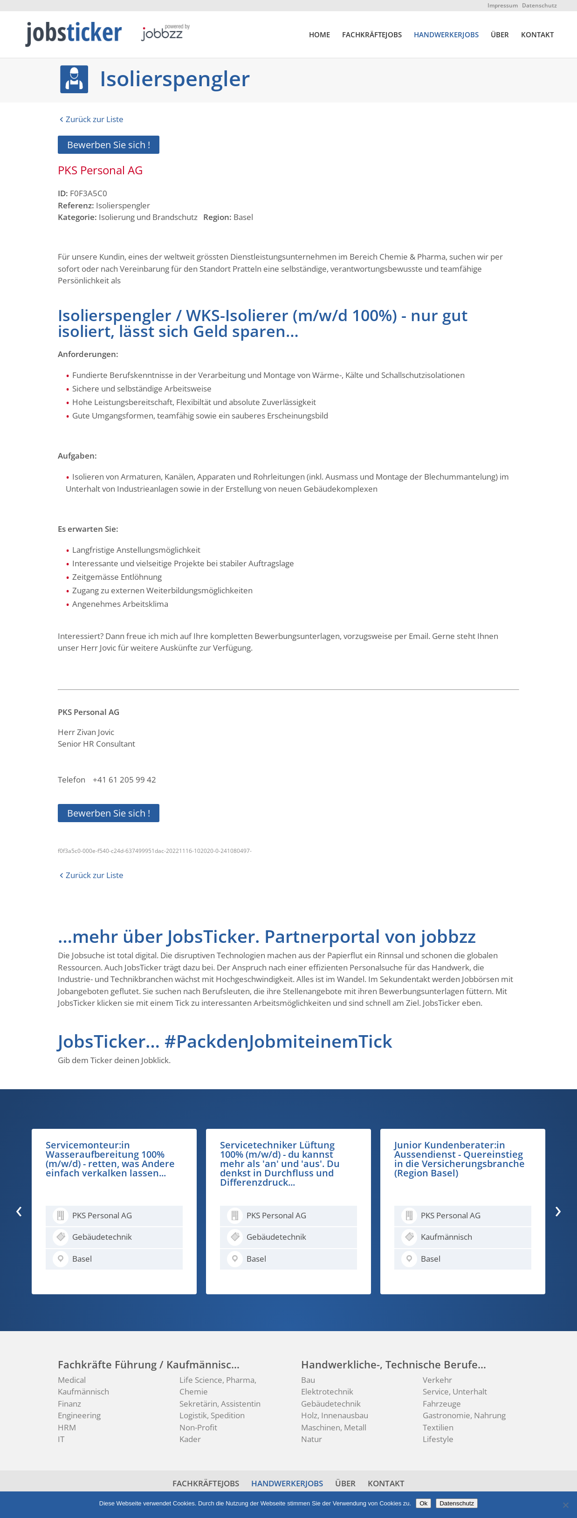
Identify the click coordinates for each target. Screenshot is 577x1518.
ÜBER (500, 35)
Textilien (438, 1427)
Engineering (79, 1415)
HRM (67, 1427)
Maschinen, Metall (333, 1427)
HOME (319, 35)
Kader (190, 1439)
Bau (308, 1379)
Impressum (503, 5)
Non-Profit (198, 1427)
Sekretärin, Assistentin (220, 1403)
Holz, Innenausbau (334, 1415)
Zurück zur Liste (95, 119)
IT (61, 1439)
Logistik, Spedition (212, 1415)
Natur (311, 1439)
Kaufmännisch (83, 1391)
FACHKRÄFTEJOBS (372, 35)
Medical (72, 1379)
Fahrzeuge (442, 1403)
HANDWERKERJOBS (446, 35)
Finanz (69, 1403)
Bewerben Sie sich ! (108, 144)
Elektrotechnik (327, 1391)
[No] (565, 1505)
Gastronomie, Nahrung (464, 1415)
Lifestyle (438, 1439)
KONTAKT (537, 35)
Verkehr (437, 1379)
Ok (423, 1503)
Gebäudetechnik (331, 1403)
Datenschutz (539, 5)
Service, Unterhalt (455, 1391)
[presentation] (19, 1209)
